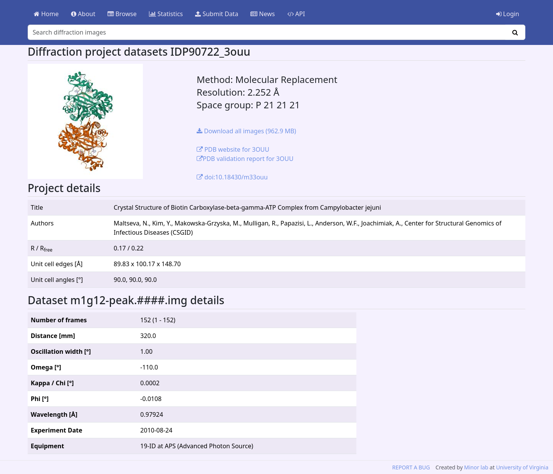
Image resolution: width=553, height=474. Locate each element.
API (296, 14)
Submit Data (216, 14)
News (262, 14)
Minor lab (476, 467)
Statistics (166, 14)
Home (46, 14)
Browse (122, 14)
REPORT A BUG (411, 467)
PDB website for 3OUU (233, 149)
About (83, 14)
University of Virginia (522, 467)
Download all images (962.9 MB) (246, 131)
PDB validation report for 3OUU (245, 158)
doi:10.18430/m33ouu (232, 177)
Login (507, 14)
